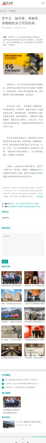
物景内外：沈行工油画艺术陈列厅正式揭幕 (23, 204)
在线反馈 (39, 196)
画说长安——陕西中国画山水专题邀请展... (20, 387)
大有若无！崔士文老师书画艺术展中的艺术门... (22, 384)
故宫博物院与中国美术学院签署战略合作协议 (23, 206)
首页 (4, 11)
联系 (6, 196)
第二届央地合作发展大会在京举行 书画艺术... (22, 380)
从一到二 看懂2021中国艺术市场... (29, 422)
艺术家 (38, 173)
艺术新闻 (12, 11)
